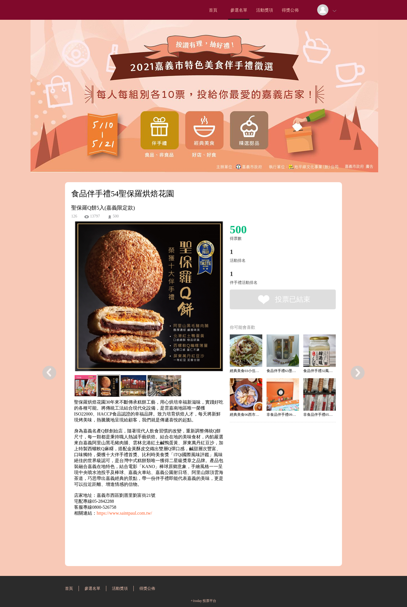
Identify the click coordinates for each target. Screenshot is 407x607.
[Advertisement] (140, 541)
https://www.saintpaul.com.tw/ (124, 513)
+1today (196, 601)
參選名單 (238, 10)
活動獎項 (264, 10)
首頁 (213, 10)
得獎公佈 (290, 10)
